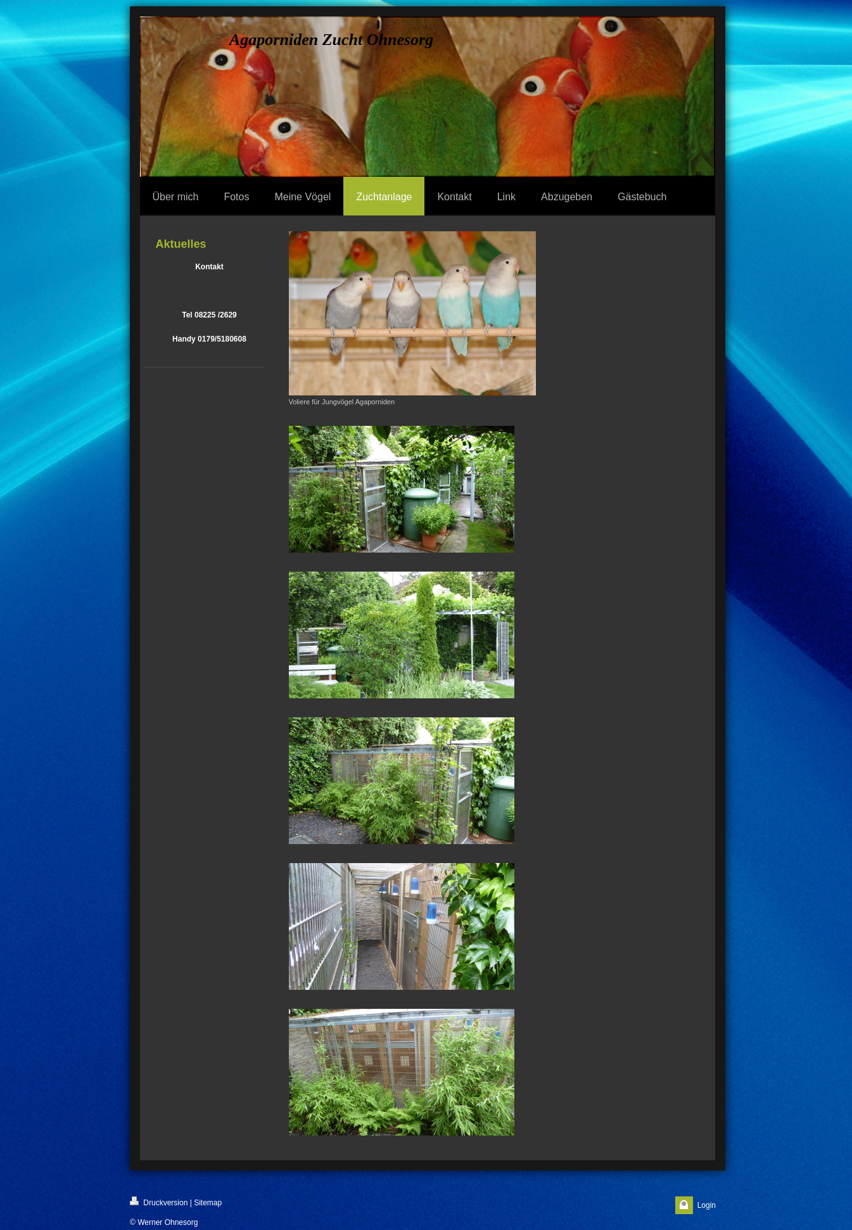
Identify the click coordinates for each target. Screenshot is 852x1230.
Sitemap (208, 1202)
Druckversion (159, 1201)
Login (706, 1205)
